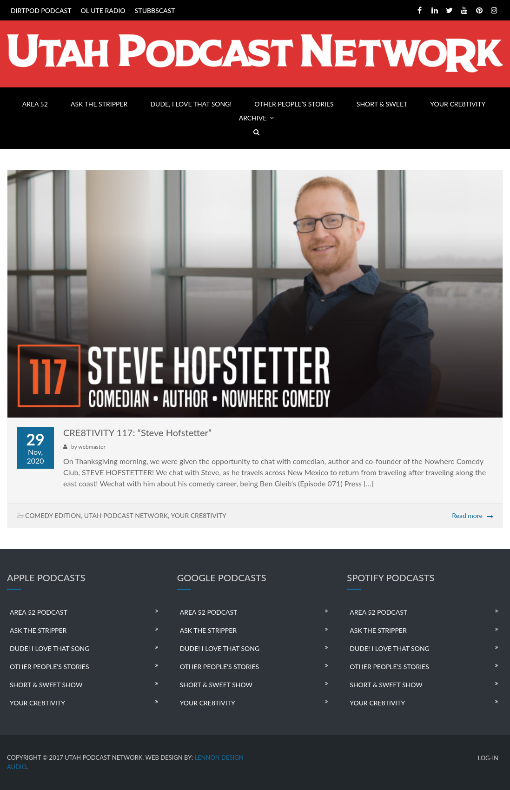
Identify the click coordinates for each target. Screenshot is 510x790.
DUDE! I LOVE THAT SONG (50, 648)
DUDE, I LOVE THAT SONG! (191, 104)
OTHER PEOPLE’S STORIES (293, 104)
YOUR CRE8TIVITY (457, 104)
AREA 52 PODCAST (38, 612)
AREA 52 (35, 104)
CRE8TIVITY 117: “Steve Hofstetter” (137, 432)
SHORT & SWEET (382, 104)
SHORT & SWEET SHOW (46, 685)
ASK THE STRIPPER (99, 104)
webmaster (91, 446)
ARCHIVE (253, 118)
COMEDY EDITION (53, 515)
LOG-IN (487, 758)
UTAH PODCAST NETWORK (126, 515)
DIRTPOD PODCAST (41, 10)
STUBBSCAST (155, 10)
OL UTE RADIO (103, 10)
